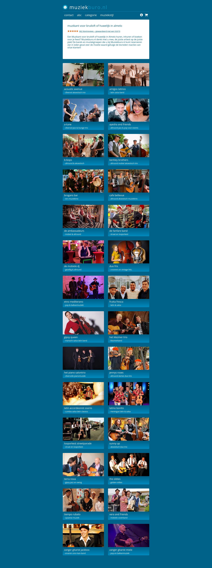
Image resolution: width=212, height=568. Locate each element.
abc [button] (79, 15)
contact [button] (69, 15)
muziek (88, 7)
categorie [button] (91, 15)
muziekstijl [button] (107, 15)
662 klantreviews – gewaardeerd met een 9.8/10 (99, 31)
